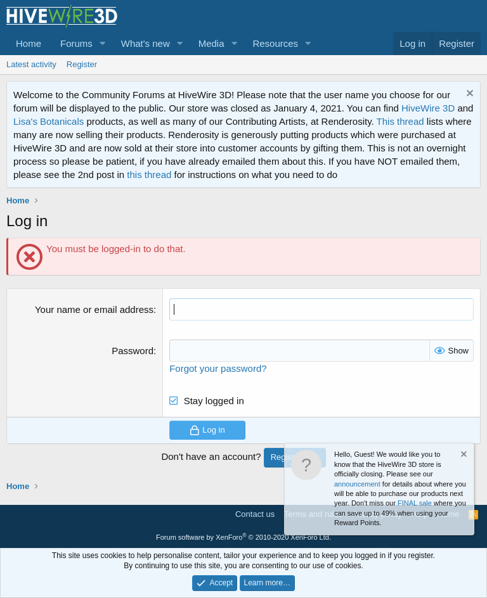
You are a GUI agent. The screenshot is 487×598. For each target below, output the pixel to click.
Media (211, 43)
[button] (103, 43)
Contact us (255, 514)
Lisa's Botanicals (48, 121)
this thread (149, 174)
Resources (275, 43)
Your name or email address (94, 309)
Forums (76, 43)
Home (28, 43)
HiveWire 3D (428, 108)
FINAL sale (415, 503)
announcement (357, 484)
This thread (400, 121)
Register (82, 64)
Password (132, 350)
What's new (145, 43)
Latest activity (31, 64)
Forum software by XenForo (243, 537)
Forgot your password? (217, 368)
